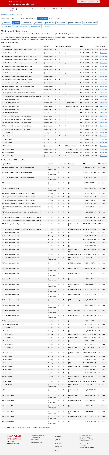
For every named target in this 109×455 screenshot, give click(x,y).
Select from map (55, 18)
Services (63, 9)
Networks (47, 9)
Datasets (34, 9)
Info (41, 9)
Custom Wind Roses (20, 27)
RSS (57, 450)
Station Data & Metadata (8, 14)
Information (6, 23)
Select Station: (5, 18)
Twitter (58, 440)
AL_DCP (19, 14)
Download (46, 27)
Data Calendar (35, 27)
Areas (27, 9)
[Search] (88, 1)
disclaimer (89, 5)
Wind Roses (6, 27)
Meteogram (38, 23)
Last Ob (16, 23)
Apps (21, 9)
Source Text (103, 49)
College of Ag (10, 441)
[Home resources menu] (17, 9)
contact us (80, 5)
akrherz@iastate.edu (36, 442)
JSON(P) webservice (24, 427)
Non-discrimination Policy (86, 443)
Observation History (90, 23)
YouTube (58, 446)
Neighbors (61, 23)
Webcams (72, 9)
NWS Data (55, 9)
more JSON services (44, 427)
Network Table (49, 23)
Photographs (26, 23)
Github (58, 443)
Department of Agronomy (13, 443)
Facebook (58, 436)
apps (96, 5)
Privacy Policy (83, 445)
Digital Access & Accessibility (87, 447)
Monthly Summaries (74, 23)
